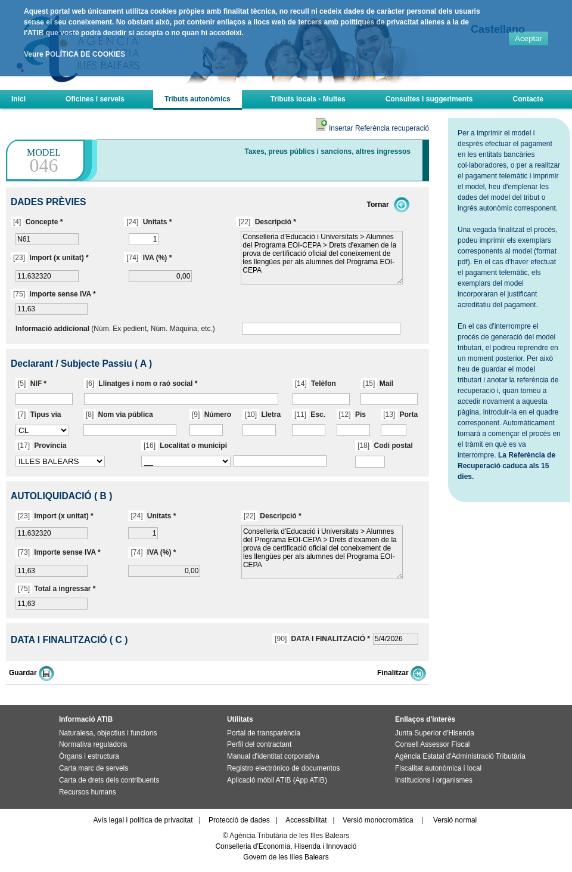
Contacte (528, 99)
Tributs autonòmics (197, 99)
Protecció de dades (239, 820)
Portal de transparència (263, 733)
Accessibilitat (306, 820)
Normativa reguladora (93, 744)
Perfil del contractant (259, 744)
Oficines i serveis (95, 99)
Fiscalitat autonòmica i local (438, 768)
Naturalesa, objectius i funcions (108, 733)
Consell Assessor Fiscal (432, 744)
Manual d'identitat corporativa (273, 756)
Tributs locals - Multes (308, 99)
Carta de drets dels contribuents (109, 780)
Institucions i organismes (433, 780)
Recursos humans (87, 792)
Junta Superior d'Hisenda (434, 733)
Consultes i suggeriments (429, 99)
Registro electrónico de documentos (283, 768)
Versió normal (455, 820)
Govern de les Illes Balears (285, 857)
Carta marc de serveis (93, 768)
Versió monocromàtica (378, 820)
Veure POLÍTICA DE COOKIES (74, 54)
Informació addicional (52, 328)
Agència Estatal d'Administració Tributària (460, 756)
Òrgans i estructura (89, 756)
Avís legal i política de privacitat (142, 820)
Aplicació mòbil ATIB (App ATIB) (277, 780)
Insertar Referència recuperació (372, 128)
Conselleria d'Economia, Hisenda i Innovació (285, 846)
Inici (18, 99)
